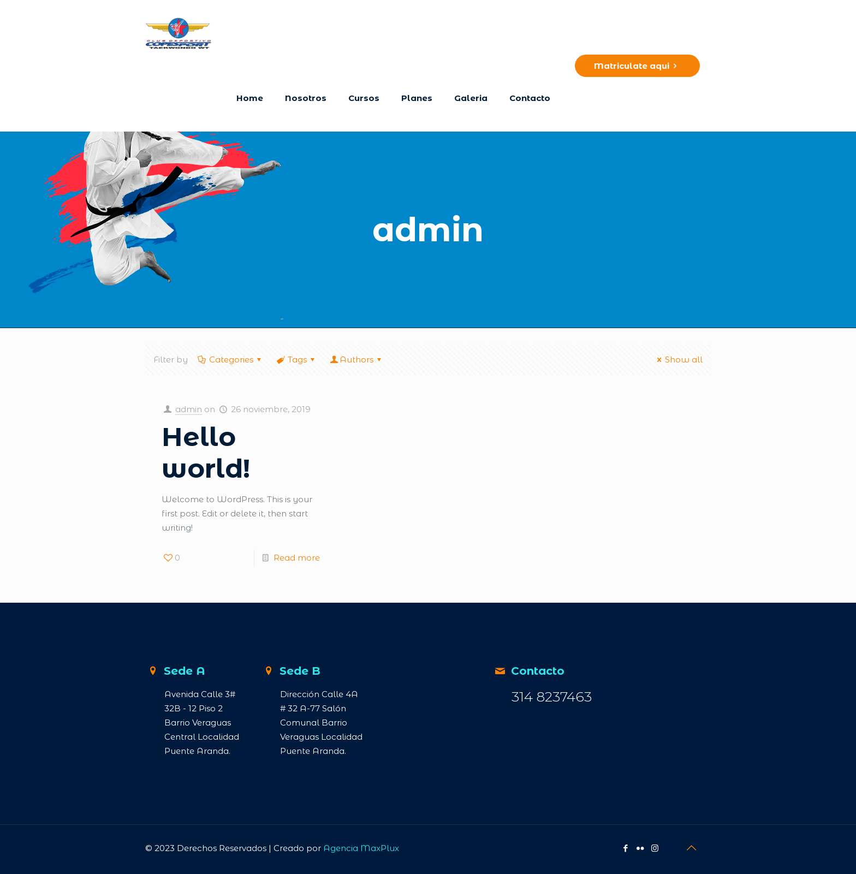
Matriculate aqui (637, 66)
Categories (230, 359)
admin (188, 409)
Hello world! (206, 452)
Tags (296, 359)
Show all (678, 359)
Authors (356, 359)
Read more (297, 557)
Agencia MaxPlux (361, 848)
